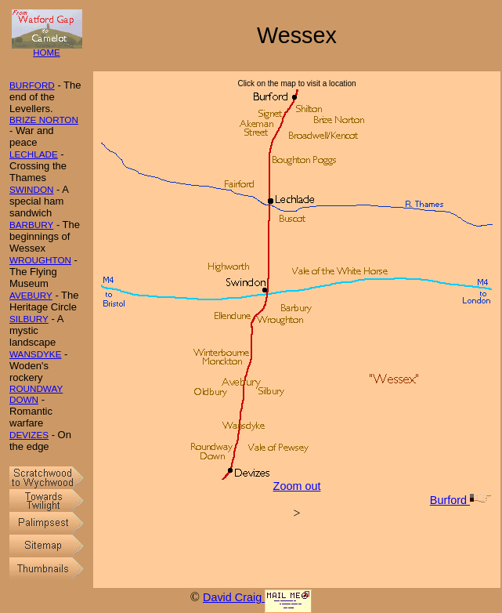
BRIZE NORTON (43, 119)
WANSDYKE (35, 354)
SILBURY (29, 319)
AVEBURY (30, 295)
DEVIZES (29, 435)
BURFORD (32, 85)
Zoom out (297, 486)
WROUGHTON (40, 260)
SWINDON (31, 189)
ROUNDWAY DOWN (36, 393)
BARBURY (31, 224)
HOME (47, 49)
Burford (461, 500)
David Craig (234, 597)
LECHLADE (33, 154)
